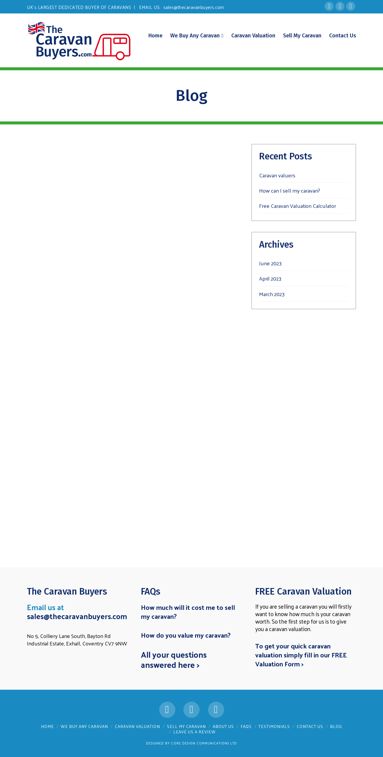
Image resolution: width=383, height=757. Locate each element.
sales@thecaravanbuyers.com (193, 7)
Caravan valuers (277, 175)
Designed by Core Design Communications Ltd (191, 743)
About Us (223, 726)
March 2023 (272, 294)
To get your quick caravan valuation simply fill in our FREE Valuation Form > (301, 655)
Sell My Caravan (186, 726)
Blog (336, 726)
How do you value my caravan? (185, 635)
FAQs (246, 726)
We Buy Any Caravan (84, 726)
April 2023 (270, 278)
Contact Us (310, 726)
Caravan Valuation (137, 726)
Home (47, 726)
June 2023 (270, 263)
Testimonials (274, 726)
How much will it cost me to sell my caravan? (188, 611)
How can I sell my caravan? (289, 190)
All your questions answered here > (174, 659)
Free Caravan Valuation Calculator (297, 206)
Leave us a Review (194, 731)
